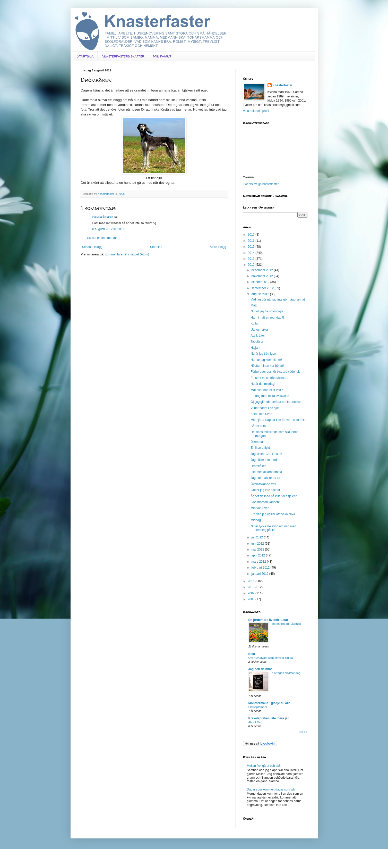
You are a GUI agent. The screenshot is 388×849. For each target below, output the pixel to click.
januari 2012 (260, 574)
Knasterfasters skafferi (123, 56)
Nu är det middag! (263, 384)
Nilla (251, 654)
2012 (251, 265)
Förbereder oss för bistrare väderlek (275, 371)
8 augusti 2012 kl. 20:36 (108, 229)
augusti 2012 (260, 294)
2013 (251, 259)
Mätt (253, 305)
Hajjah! (255, 347)
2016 (251, 241)
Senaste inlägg (92, 247)
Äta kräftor (258, 335)
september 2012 (262, 288)
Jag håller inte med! (264, 460)
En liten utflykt (260, 448)
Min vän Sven (260, 508)
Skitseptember (257, 707)
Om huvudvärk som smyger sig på (270, 657)
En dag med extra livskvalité (270, 396)
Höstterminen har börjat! (267, 366)
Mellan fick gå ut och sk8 (264, 766)
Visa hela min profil (256, 111)
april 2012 (258, 555)
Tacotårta (257, 341)
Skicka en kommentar (102, 238)
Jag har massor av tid (265, 478)
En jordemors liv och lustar (268, 620)
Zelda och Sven (261, 414)
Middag (256, 520)
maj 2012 (258, 549)
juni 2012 (258, 543)
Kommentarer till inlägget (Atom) (127, 254)
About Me (254, 722)
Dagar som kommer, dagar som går (271, 789)
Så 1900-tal (258, 426)
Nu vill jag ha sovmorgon (267, 311)
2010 (251, 587)
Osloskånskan (102, 217)
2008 (251, 599)
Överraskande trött (263, 484)
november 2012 (262, 276)
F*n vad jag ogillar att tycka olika (273, 514)
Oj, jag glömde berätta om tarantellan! (276, 402)
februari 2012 (260, 567)
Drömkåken (258, 466)
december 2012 (262, 270)
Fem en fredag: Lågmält (285, 623)
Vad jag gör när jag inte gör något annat (278, 299)
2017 (251, 234)
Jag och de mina (260, 669)
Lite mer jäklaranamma (266, 472)
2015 (251, 246)
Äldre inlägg (218, 247)
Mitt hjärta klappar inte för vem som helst (278, 420)
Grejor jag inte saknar (265, 490)
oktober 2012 (260, 282)
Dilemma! (257, 442)
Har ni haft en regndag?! (267, 317)
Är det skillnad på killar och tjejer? (274, 496)
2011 (251, 581)
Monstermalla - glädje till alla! (269, 703)
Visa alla (303, 731)
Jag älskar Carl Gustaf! (266, 454)
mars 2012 (259, 561)
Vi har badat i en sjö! (265, 408)
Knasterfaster (282, 85)
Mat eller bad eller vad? (267, 390)
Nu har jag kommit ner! (266, 360)
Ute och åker (259, 329)
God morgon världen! (265, 502)
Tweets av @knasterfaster (261, 184)
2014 (251, 253)
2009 (251, 593)
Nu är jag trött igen (263, 353)
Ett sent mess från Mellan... (269, 378)
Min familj (162, 56)
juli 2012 (257, 537)
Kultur (254, 323)
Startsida (85, 56)
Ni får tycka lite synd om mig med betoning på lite (273, 528)
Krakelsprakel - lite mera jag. (269, 718)
